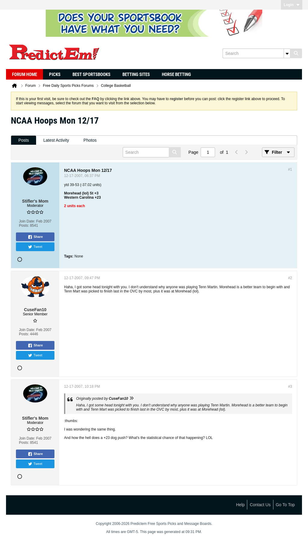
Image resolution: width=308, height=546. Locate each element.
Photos (90, 140)
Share (35, 237)
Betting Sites (136, 74)
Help (240, 504)
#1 (290, 169)
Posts (23, 140)
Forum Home (24, 74)
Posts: (24, 225)
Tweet (35, 247)
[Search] (256, 53)
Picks (54, 74)
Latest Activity (56, 140)
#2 (290, 278)
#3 (290, 386)
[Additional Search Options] (287, 53)
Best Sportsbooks (91, 74)
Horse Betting (176, 74)
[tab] (23, 140)
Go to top (285, 504)
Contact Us (260, 504)
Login (292, 5)
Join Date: (27, 221)
